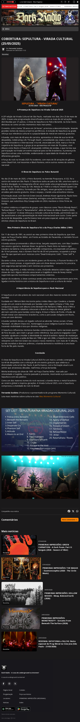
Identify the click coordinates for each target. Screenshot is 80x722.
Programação (8, 694)
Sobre (21, 703)
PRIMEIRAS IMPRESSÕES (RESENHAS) (32, 698)
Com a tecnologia (8, 718)
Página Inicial (7, 690)
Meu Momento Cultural (50, 396)
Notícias (6, 703)
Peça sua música (25, 694)
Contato (22, 690)
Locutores (6, 698)
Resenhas (5, 54)
